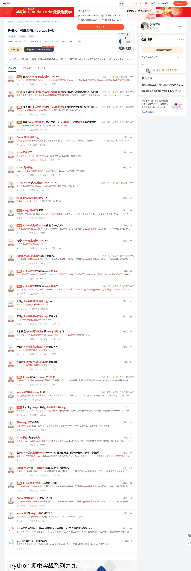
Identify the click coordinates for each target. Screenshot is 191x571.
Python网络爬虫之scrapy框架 (31, 31)
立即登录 (100, 27)
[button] (130, 59)
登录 (122, 3)
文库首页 (11, 22)
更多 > (181, 40)
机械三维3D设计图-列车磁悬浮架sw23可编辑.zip (162, 85)
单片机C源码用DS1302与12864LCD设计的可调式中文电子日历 (162, 91)
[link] (11, 22)
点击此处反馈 (149, 112)
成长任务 (163, 3)
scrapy (12, 37)
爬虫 (31, 37)
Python (29, 22)
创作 (180, 3)
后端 (21, 22)
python (22, 37)
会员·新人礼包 (139, 3)
